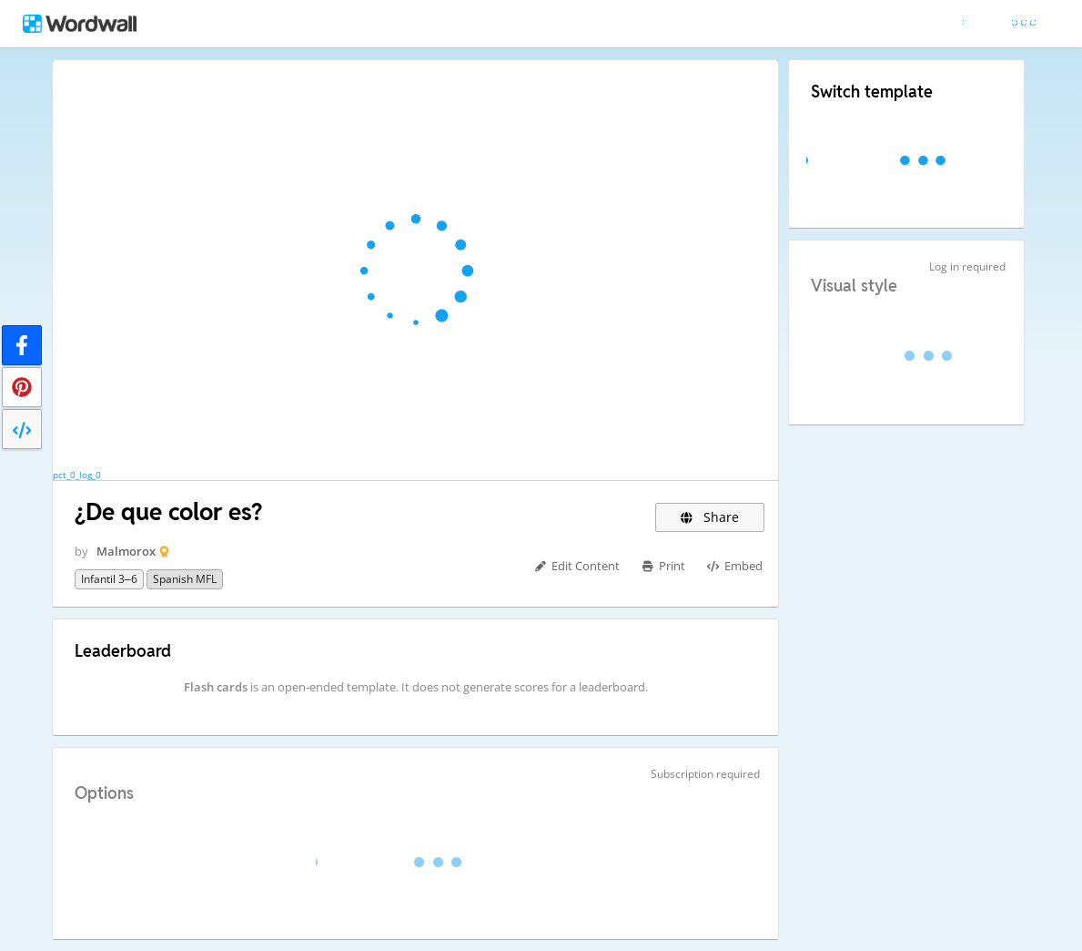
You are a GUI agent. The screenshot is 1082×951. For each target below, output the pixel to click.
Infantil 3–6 (109, 579)
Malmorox (126, 551)
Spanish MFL (185, 579)
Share (710, 517)
